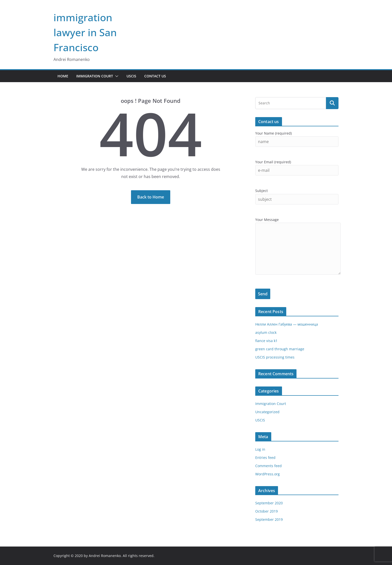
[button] (115, 76)
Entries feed (265, 457)
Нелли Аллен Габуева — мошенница (286, 324)
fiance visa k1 (266, 340)
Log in (260, 449)
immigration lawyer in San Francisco (85, 32)
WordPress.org (267, 474)
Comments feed (268, 465)
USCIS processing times (274, 357)
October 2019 (266, 511)
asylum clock (265, 332)
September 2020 (269, 503)
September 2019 (269, 519)
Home (63, 76)
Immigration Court (94, 76)
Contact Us (155, 76)
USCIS (131, 76)
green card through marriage (279, 349)
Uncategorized (267, 411)
